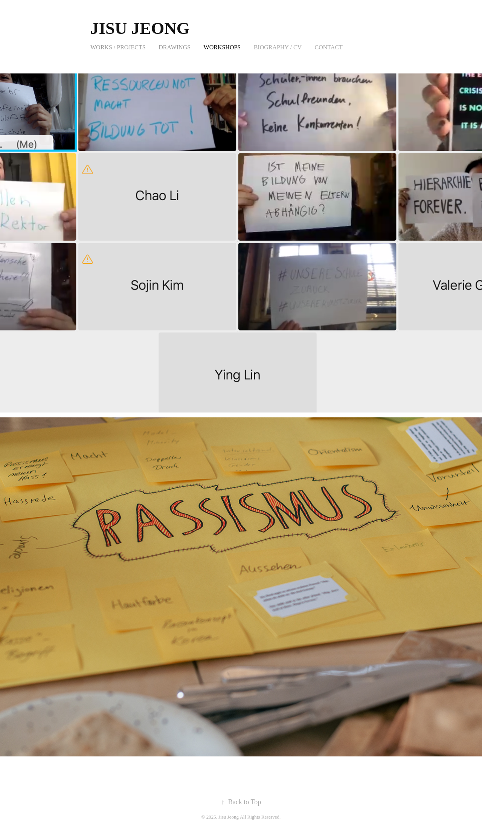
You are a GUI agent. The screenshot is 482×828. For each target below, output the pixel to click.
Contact (329, 47)
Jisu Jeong (140, 28)
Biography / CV (278, 47)
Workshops (222, 47)
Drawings (175, 47)
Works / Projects (118, 47)
